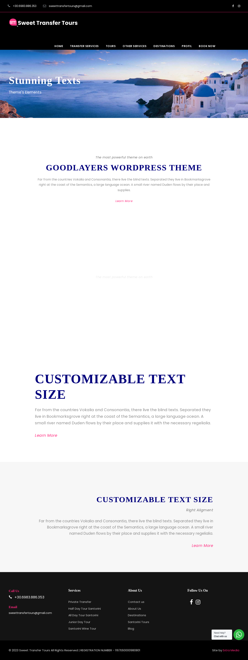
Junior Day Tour (79, 622)
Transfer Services (84, 46)
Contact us (136, 602)
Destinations (164, 46)
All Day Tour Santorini (83, 615)
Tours (111, 46)
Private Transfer (79, 602)
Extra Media (231, 650)
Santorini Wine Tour (82, 628)
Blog (131, 628)
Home (58, 46)
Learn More (124, 201)
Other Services (134, 46)
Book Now (207, 46)
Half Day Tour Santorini (84, 609)
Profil (187, 46)
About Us (134, 609)
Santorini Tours (138, 622)
